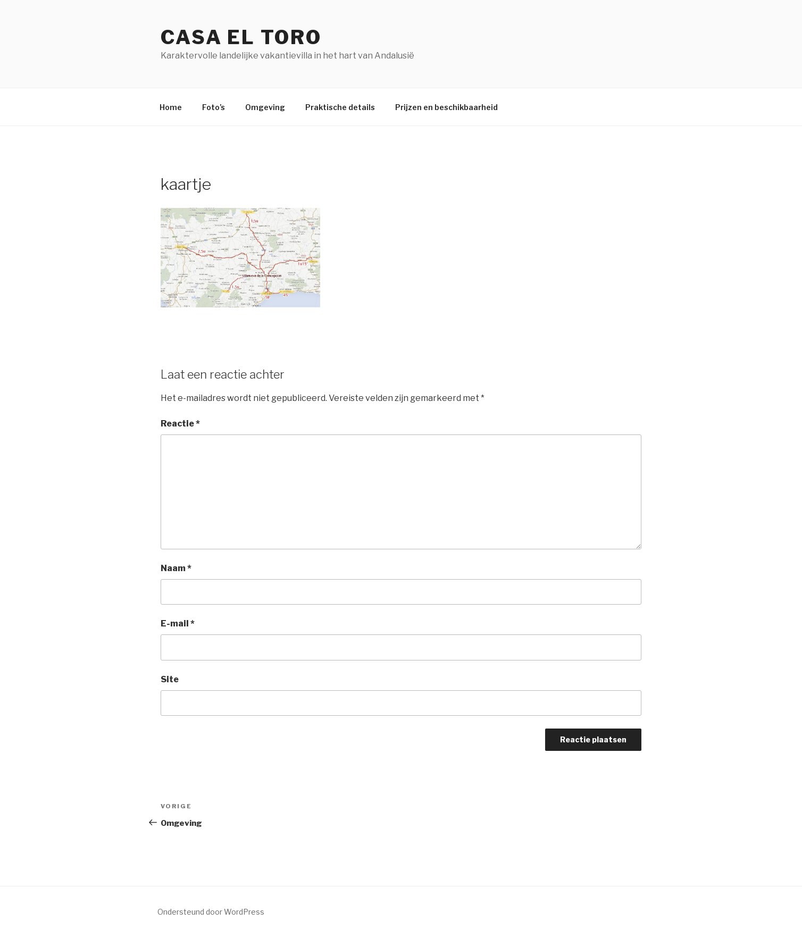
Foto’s (213, 107)
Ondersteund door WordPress (210, 911)
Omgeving (265, 107)
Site (170, 679)
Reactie (180, 424)
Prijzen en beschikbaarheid (446, 107)
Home (171, 107)
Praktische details (340, 107)
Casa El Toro (241, 37)
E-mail (178, 623)
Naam (176, 568)
